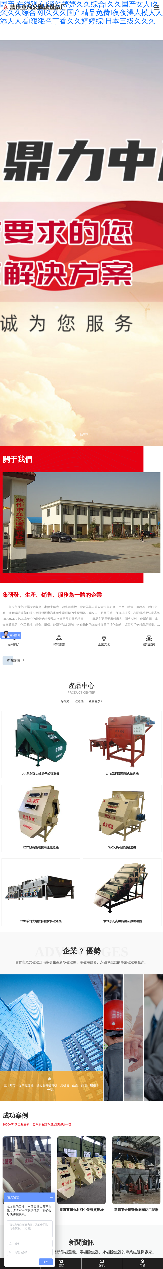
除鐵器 (65, 701)
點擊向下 (81, 434)
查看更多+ (95, 701)
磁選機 (79, 701)
